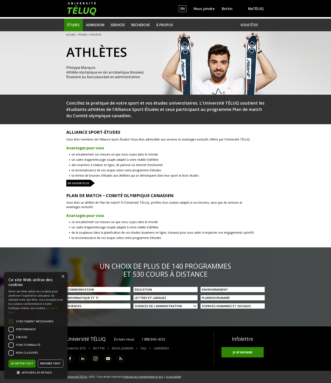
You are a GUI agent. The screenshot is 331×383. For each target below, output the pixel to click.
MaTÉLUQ (256, 8)
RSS (121, 358)
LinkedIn (83, 358)
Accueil (71, 34)
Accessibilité (173, 376)
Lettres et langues (150, 298)
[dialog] (36, 325)
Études (73, 25)
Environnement (215, 290)
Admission (95, 25)
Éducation (143, 290)
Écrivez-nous (124, 339)
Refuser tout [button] (50, 363)
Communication (81, 290)
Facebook (70, 358)
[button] (35, 372)
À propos (164, 25)
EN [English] (182, 8)
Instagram (95, 358)
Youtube (108, 358)
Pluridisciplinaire (216, 298)
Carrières (161, 348)
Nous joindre (204, 8)
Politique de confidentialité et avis (143, 376)
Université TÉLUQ (76, 376)
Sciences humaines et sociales (226, 306)
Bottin (227, 8)
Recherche (140, 25)
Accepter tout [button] (22, 363)
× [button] (62, 276)
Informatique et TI (83, 298)
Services (118, 25)
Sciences (74, 306)
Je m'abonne (242, 352)
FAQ (143, 348)
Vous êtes (249, 25)
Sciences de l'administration (158, 306)
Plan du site (76, 348)
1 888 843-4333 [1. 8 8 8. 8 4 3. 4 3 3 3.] (153, 339)
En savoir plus (78, 183)
